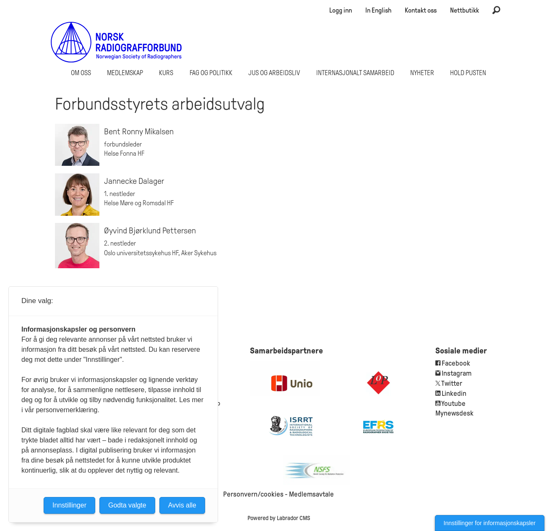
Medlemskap (125, 72)
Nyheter (422, 72)
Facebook (455, 363)
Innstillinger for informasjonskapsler (490, 523)
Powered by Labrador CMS (278, 518)
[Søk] (496, 10)
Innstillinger (69, 505)
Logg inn (340, 10)
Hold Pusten (468, 72)
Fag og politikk (211, 72)
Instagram (456, 373)
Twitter (451, 383)
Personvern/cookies (253, 494)
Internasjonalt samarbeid (355, 72)
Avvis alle (182, 505)
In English (378, 10)
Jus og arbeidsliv (274, 72)
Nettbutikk (464, 10)
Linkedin (454, 394)
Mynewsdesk (454, 413)
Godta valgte (127, 505)
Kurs (166, 72)
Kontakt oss (421, 10)
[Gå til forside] (116, 42)
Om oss (81, 72)
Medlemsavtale (311, 494)
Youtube (453, 404)
